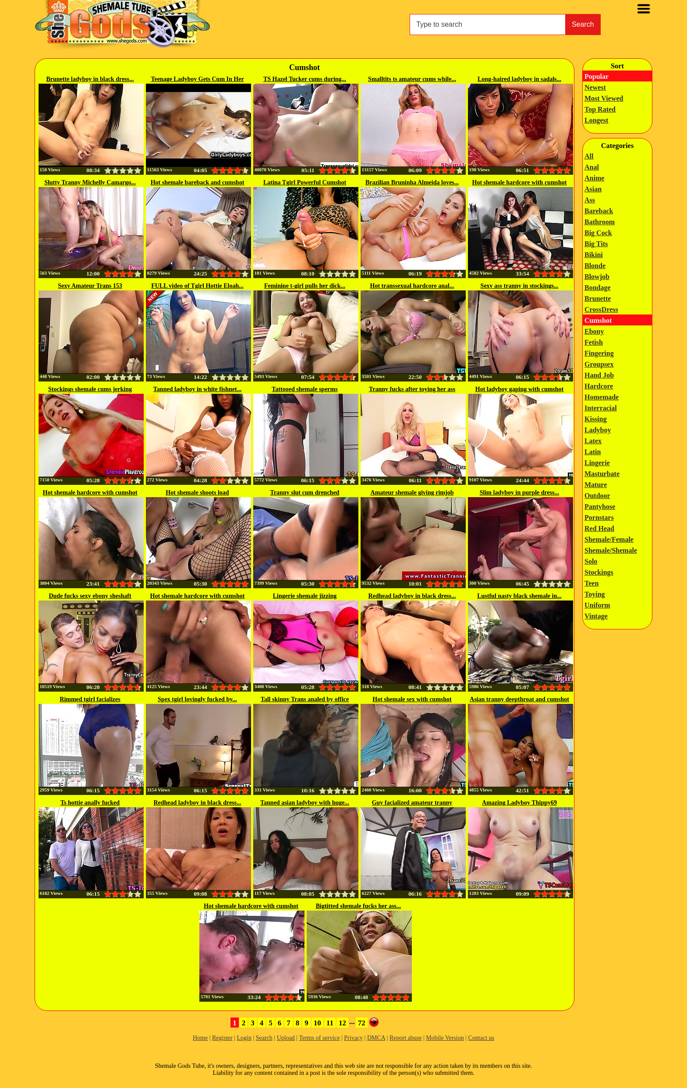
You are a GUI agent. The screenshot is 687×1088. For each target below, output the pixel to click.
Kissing (595, 419)
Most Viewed (603, 98)
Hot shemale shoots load (197, 492)
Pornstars (599, 517)
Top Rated (600, 109)
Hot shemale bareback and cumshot (197, 182)
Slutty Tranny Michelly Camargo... (90, 182)
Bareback (598, 211)
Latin (592, 452)
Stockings (598, 572)
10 (317, 1023)
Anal (591, 167)
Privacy (353, 1038)
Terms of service (319, 1038)
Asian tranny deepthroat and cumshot (519, 699)
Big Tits (596, 243)
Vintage (596, 616)
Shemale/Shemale (610, 550)
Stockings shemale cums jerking (90, 389)
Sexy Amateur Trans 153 (90, 286)
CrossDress (601, 309)
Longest (596, 120)
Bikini (593, 254)
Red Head (599, 528)
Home (200, 1038)
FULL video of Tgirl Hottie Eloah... (197, 286)
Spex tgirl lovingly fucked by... (197, 699)
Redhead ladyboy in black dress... (412, 596)
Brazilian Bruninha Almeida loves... (412, 182)
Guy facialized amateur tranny (412, 802)
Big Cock (598, 233)
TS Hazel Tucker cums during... (304, 79)
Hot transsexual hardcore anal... (412, 286)
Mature (595, 484)
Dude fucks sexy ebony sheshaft (90, 596)
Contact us (481, 1038)
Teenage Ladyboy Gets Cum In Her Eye (197, 80)
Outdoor (597, 495)
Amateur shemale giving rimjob (412, 492)
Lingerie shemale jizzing (304, 596)
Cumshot (598, 320)
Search (583, 24)
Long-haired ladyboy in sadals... (519, 79)
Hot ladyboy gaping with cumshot (519, 389)
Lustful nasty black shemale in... (519, 596)
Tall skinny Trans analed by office (305, 699)
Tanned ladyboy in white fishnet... (197, 389)
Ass (589, 200)
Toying (594, 594)
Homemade (601, 397)
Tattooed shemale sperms (304, 389)
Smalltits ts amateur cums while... (412, 79)
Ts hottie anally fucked (90, 802)
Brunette (597, 298)
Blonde (595, 265)
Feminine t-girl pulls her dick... (304, 286)
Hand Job (599, 375)
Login (244, 1038)
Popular (596, 76)
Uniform (597, 605)
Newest (595, 87)
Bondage (597, 287)
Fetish (593, 342)
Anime (594, 178)
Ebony (594, 331)
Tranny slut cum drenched (305, 492)
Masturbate (602, 473)
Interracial (600, 408)
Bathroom (599, 222)
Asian (593, 189)
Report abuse (405, 1038)
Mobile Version (445, 1038)
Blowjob (596, 276)
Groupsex (598, 364)
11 (329, 1023)
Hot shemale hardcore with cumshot (519, 182)
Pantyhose (599, 506)
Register (222, 1038)
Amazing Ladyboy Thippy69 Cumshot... (519, 803)
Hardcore (598, 386)
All (588, 156)
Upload (286, 1038)
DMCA (376, 1038)
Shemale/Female (609, 539)
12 (342, 1023)
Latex (593, 441)
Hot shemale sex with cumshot (411, 699)
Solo (590, 561)
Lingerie (597, 462)
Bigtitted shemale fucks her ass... (358, 906)
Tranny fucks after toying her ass (412, 389)
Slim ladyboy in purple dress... (519, 492)
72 (361, 1023)
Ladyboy (597, 430)
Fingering (599, 353)
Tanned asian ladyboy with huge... (304, 802)
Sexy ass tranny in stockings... (520, 286)
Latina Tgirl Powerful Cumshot (304, 182)
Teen (591, 583)
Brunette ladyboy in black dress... (90, 79)
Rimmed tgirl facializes (90, 699)
